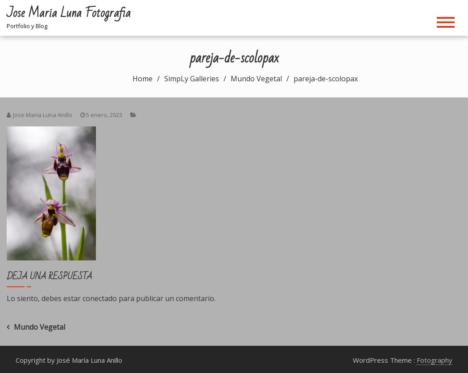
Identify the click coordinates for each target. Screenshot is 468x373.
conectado (100, 298)
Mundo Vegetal (39, 327)
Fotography (434, 360)
